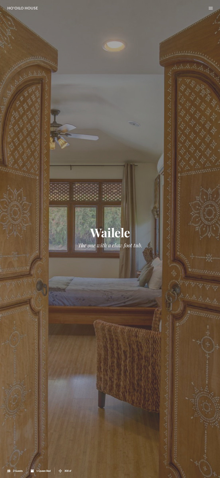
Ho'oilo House (22, 8)
